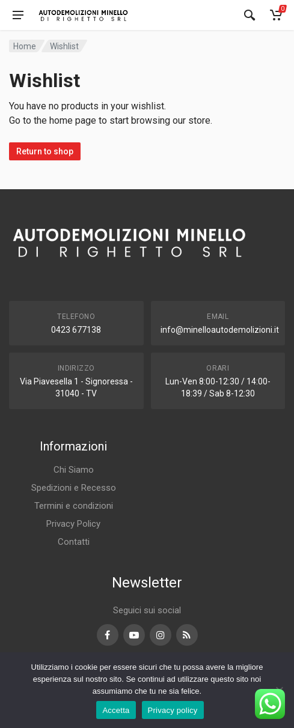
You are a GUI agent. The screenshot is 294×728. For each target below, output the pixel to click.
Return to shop (44, 151)
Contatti (74, 541)
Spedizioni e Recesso (73, 487)
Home (24, 46)
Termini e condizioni (73, 505)
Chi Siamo (74, 469)
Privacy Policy (73, 523)
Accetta (115, 710)
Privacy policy (173, 710)
